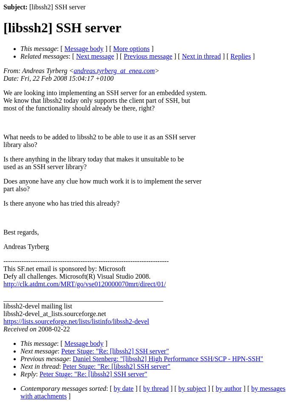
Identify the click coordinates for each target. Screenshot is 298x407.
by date (124, 388)
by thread (156, 388)
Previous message (148, 56)
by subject (192, 388)
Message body (84, 48)
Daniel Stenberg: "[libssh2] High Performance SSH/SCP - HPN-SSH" (168, 358)
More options (131, 48)
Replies (240, 56)
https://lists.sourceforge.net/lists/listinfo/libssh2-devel (76, 321)
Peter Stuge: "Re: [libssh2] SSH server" (115, 351)
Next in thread (201, 56)
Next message (95, 56)
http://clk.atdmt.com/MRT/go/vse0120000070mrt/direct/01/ (84, 284)
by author (228, 388)
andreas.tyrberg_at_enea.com (114, 70)
